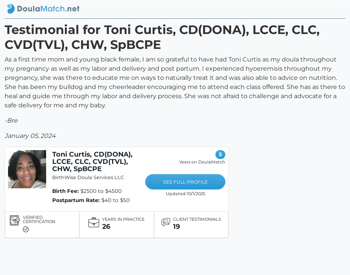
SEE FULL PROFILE (185, 182)
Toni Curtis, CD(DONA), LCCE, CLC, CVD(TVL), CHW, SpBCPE (92, 161)
